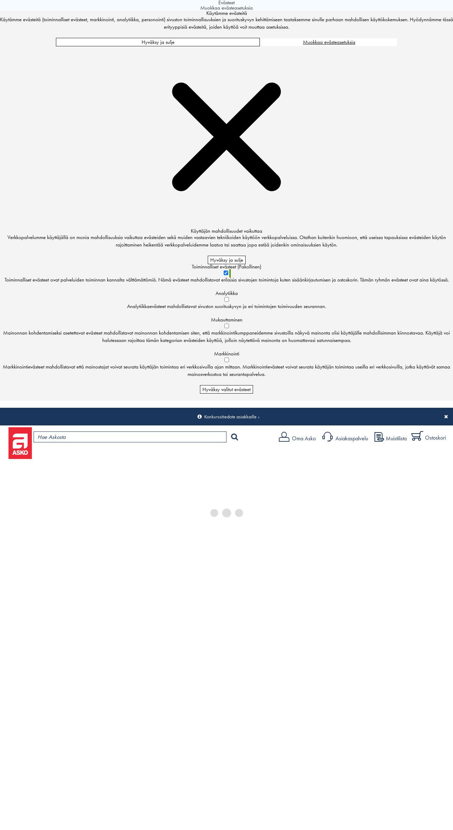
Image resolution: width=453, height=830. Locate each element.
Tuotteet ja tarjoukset (66, 454)
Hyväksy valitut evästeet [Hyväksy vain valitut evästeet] (226, 389)
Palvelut (156, 454)
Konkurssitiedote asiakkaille (230, 416)
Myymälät (119, 454)
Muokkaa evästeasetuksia (329, 42)
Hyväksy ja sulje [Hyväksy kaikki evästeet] (158, 42)
